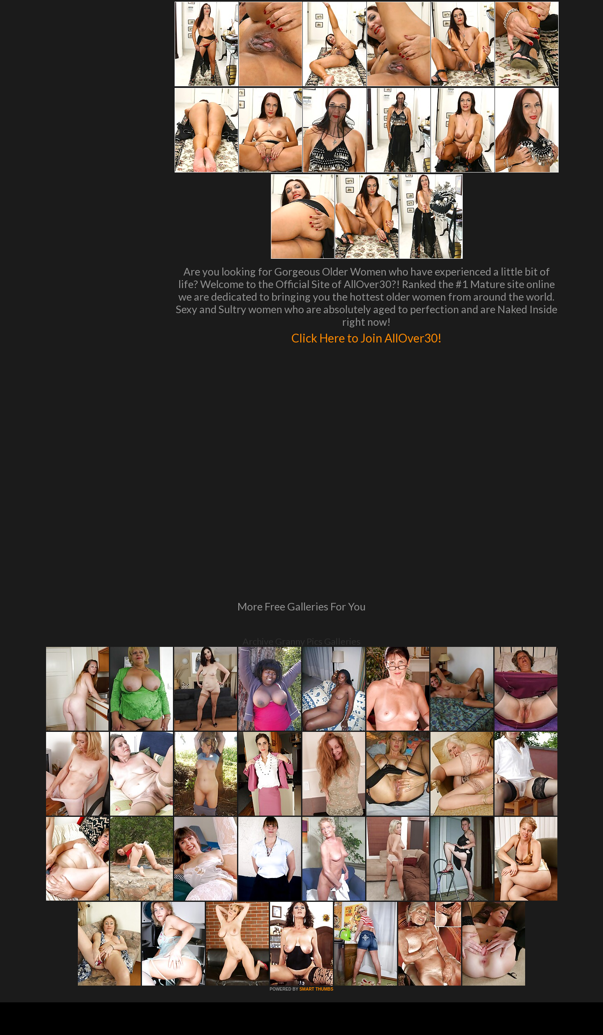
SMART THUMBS (316, 875)
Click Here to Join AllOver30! (366, 336)
